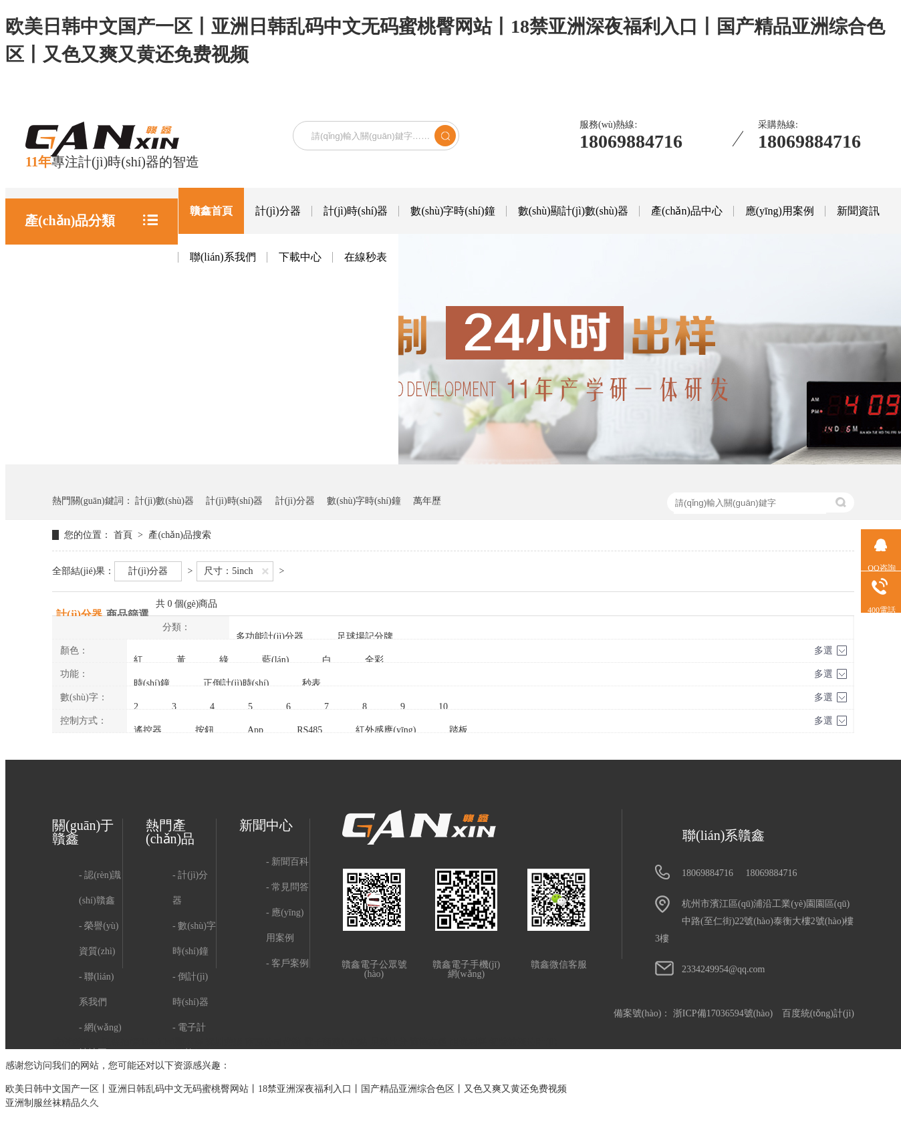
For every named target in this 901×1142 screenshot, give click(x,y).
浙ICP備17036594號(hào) (723, 1013)
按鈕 (204, 730)
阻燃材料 (470, 1042)
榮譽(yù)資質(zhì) (99, 938)
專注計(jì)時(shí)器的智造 (112, 161)
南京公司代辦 (274, 1042)
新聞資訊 (858, 211)
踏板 (458, 730)
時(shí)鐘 (152, 683)
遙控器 (148, 730)
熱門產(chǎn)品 (170, 832)
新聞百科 (290, 862)
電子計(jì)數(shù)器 (192, 1052)
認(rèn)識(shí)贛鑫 (100, 887)
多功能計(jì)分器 (269, 636)
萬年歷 (427, 501)
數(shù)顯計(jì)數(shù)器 (573, 211)
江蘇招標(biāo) (133, 1042)
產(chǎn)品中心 (687, 211)
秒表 (311, 683)
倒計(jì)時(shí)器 (190, 989)
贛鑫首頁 (211, 211)
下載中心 (300, 257)
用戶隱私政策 (100, 1091)
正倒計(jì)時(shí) (236, 683)
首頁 (124, 535)
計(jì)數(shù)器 (164, 501)
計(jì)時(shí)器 (356, 211)
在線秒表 (365, 257)
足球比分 (390, 1042)
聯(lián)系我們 (223, 257)
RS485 (309, 730)
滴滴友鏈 (430, 1042)
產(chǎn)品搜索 (179, 535)
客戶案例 (290, 963)
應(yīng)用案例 (779, 211)
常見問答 (290, 887)
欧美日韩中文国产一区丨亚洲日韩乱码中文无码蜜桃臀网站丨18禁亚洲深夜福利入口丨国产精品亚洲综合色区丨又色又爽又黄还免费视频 (286, 1089)
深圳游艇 (225, 1042)
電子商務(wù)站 (336, 1042)
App (255, 730)
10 (443, 707)
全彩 (374, 660)
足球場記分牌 (365, 636)
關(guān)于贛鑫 (83, 832)
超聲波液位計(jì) (523, 1042)
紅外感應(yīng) (386, 730)
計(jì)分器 (278, 211)
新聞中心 (266, 825)
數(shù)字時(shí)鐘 (452, 211)
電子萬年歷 (193, 1116)
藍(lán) (275, 660)
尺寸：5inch (228, 571)
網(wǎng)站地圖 (100, 1040)
